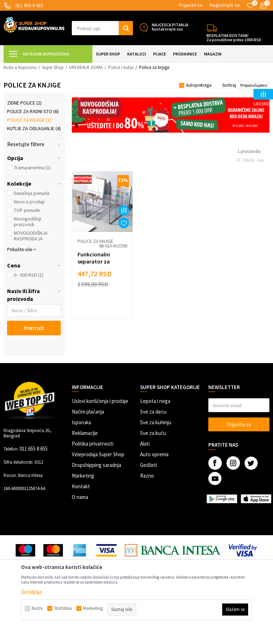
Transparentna (32, 167)
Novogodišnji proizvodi (27, 221)
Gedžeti (148, 465)
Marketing (83, 475)
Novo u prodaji (29, 201)
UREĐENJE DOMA (86, 67)
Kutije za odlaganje (34, 128)
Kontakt (81, 486)
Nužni (37, 608)
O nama (80, 497)
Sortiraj (229, 85)
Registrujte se (225, 5)
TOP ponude (27, 210)
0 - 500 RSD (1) (28, 275)
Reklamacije (85, 433)
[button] (102, 28)
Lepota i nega (155, 401)
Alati (145, 443)
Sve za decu (153, 411)
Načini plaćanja (88, 411)
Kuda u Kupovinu (20, 67)
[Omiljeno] (250, 5)
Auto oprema (154, 454)
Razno (147, 475)
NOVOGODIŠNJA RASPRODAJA (31, 236)
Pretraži (34, 327)
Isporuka (81, 422)
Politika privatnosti (92, 443)
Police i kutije (121, 67)
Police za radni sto (33, 111)
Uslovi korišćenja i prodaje (100, 401)
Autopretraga (199, 85)
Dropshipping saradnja (96, 465)
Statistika (63, 608)
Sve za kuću (153, 433)
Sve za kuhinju (155, 422)
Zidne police (24, 103)
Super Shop (53, 67)
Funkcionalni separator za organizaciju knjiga (101, 261)
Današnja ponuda (31, 193)
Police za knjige (29, 120)
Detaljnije (31, 592)
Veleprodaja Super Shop (98, 454)
